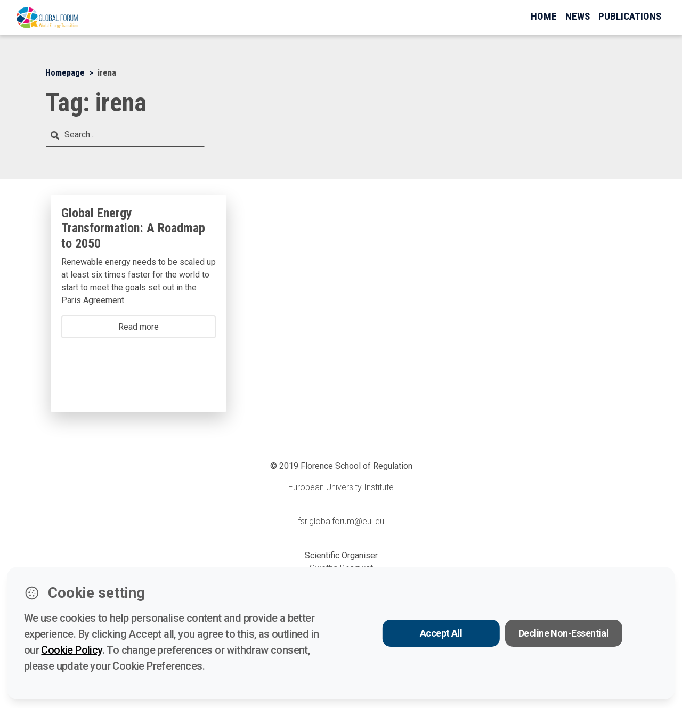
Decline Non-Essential (563, 633)
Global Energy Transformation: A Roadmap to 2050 (133, 228)
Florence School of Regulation (356, 466)
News (577, 16)
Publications (629, 16)
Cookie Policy (71, 650)
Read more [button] (138, 327)
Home (544, 16)
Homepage (65, 73)
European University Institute (341, 487)
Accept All (441, 633)
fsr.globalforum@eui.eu (341, 521)
